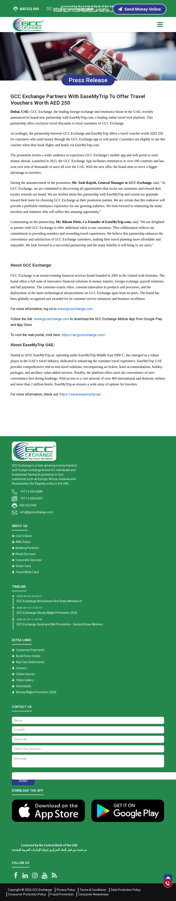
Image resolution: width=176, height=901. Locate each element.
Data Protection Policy (126, 890)
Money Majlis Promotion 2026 (36, 692)
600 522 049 (26, 8)
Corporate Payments (30, 650)
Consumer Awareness (93, 894)
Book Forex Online (28, 656)
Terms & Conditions (93, 890)
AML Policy (23, 542)
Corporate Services (29, 560)
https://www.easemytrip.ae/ (80, 394)
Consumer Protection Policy (27, 894)
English (88, 9)
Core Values (24, 536)
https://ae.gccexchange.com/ (83, 335)
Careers (21, 668)
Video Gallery (25, 680)
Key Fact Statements (30, 662)
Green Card (23, 566)
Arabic (103, 9)
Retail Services (26, 554)
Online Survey (25, 674)
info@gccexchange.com (70, 9)
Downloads (23, 686)
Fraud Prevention (62, 894)
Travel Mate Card (27, 572)
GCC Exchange (42, 890)
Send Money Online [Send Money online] (139, 9)
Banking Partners (27, 548)
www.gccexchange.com (75, 309)
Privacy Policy (66, 890)
